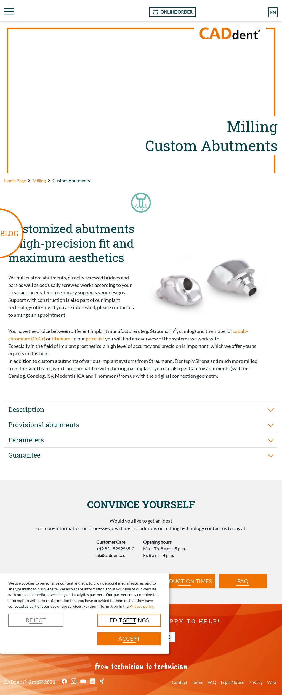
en (273, 12)
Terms (197, 682)
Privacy (256, 682)
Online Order (176, 11)
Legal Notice (232, 682)
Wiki (271, 682)
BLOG (9, 233)
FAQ (242, 581)
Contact (179, 682)
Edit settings (129, 620)
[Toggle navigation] (9, 11)
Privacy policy (141, 606)
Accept (129, 638)
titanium (61, 338)
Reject (36, 620)
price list (95, 338)
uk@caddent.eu (111, 555)
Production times (185, 581)
